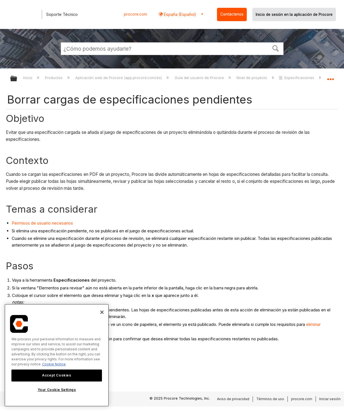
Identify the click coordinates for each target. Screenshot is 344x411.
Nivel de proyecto (252, 77)
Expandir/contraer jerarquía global (17, 79)
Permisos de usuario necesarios (42, 223)
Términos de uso (270, 399)
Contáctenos (231, 14)
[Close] (102, 312)
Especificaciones (297, 77)
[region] (56, 355)
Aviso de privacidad (233, 399)
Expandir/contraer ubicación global (330, 77)
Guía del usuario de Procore (200, 77)
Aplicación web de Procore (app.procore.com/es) (119, 77)
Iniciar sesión (330, 399)
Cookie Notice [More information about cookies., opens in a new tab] (54, 364)
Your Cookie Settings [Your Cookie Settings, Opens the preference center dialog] (57, 390)
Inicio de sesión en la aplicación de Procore (294, 14)
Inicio (28, 77)
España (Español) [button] (179, 14)
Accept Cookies (56, 375)
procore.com (135, 14)
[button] (275, 48)
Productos (54, 77)
